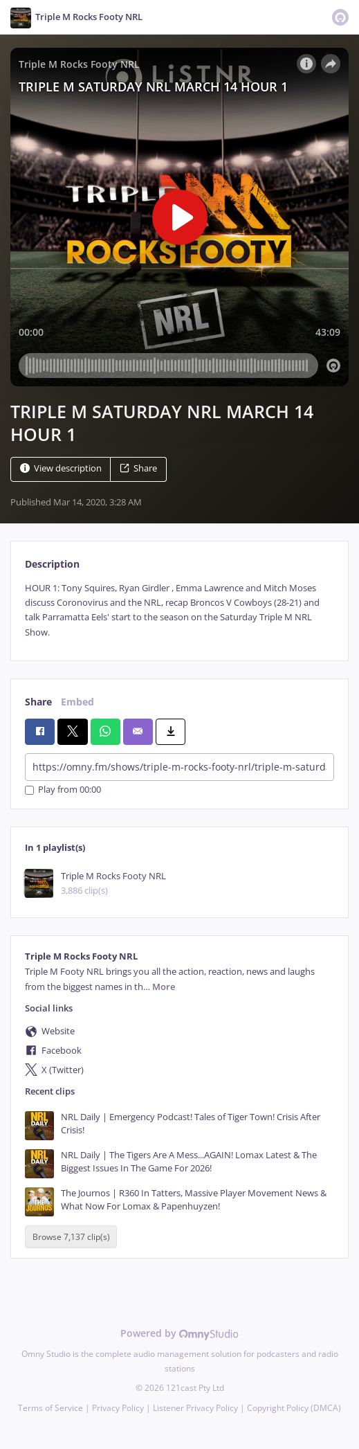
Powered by (179, 1333)
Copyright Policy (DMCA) (294, 1408)
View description (61, 468)
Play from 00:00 (63, 790)
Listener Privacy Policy (195, 1408)
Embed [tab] (77, 701)
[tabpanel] (179, 610)
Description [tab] (52, 563)
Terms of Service (50, 1408)
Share (138, 468)
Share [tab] (38, 701)
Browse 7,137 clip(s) (71, 1237)
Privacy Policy (118, 1408)
